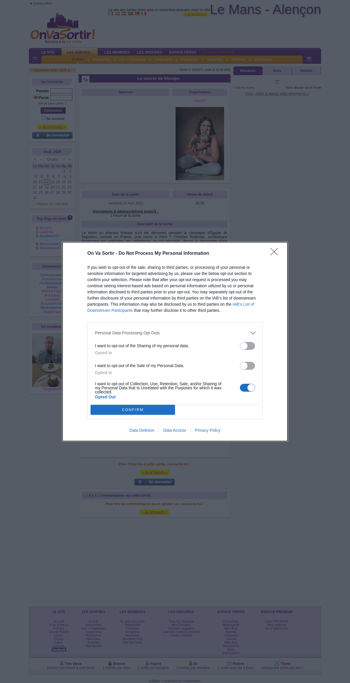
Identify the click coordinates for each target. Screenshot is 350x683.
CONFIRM (133, 409)
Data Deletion (141, 430)
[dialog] (175, 341)
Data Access (174, 430)
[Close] (276, 253)
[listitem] (175, 333)
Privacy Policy (208, 430)
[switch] (247, 346)
